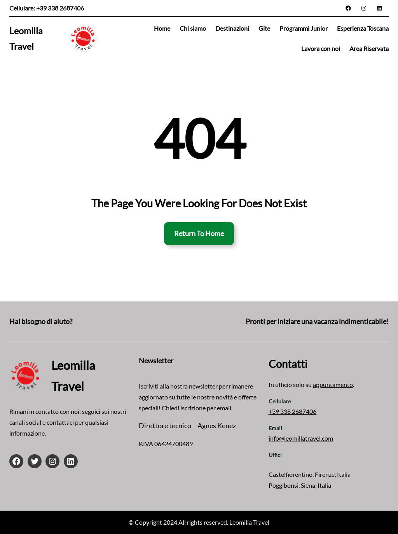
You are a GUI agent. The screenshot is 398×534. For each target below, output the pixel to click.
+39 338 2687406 (292, 411)
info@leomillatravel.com (301, 438)
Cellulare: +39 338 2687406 (46, 8)
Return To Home (199, 233)
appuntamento (333, 384)
